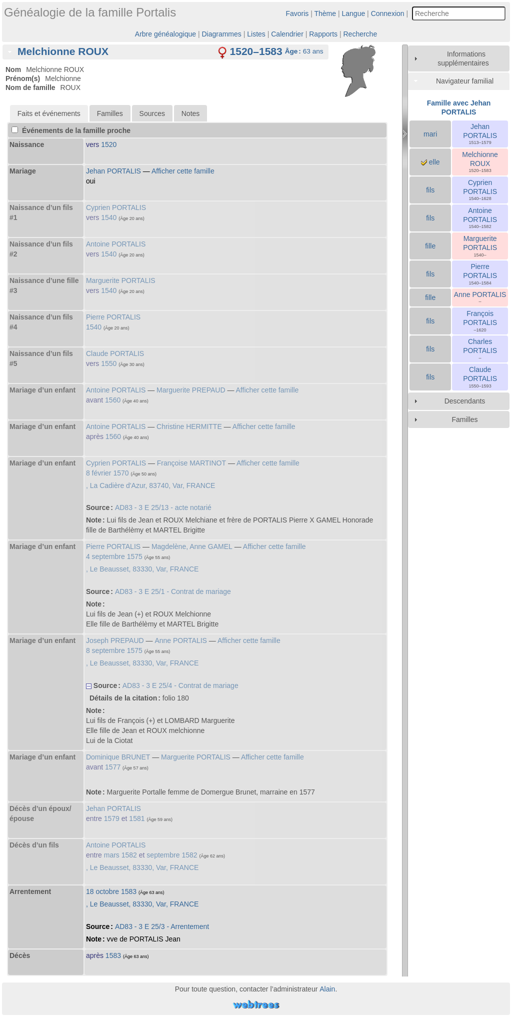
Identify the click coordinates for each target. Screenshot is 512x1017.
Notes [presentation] (191, 114)
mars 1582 (120, 855)
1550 (108, 364)
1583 (113, 956)
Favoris (297, 14)
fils (430, 190)
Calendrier (287, 34)
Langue (354, 14)
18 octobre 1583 (111, 892)
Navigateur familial (465, 81)
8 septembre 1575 (114, 650)
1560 (112, 400)
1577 (112, 767)
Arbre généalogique (165, 34)
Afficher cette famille (183, 171)
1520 (108, 144)
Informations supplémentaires (463, 58)
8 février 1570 (107, 473)
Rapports (323, 34)
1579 (112, 818)
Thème (325, 14)
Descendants (465, 401)
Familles (465, 420)
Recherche (360, 34)
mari (430, 134)
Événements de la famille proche (71, 130)
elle (430, 162)
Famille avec (459, 107)
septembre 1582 (171, 855)
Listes (256, 34)
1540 (108, 218)
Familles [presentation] (110, 114)
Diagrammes (221, 34)
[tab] (165, 52)
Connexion (387, 14)
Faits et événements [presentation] (49, 114)
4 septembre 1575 (114, 556)
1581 (136, 818)
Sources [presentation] (152, 114)
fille (430, 246)
